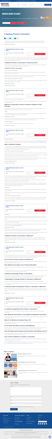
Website (11, 403)
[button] (6, 38)
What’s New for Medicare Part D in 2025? (24, 353)
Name (11, 396)
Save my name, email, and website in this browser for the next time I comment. (22, 406)
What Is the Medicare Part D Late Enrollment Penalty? (27, 362)
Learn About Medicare (24, 4)
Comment (11, 386)
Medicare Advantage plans (18, 225)
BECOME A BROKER (30, 421)
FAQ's (39, 419)
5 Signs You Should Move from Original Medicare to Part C (27, 370)
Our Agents (30, 4)
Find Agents (29, 423)
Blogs (33, 4)
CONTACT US (40, 415)
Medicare (18, 4)
